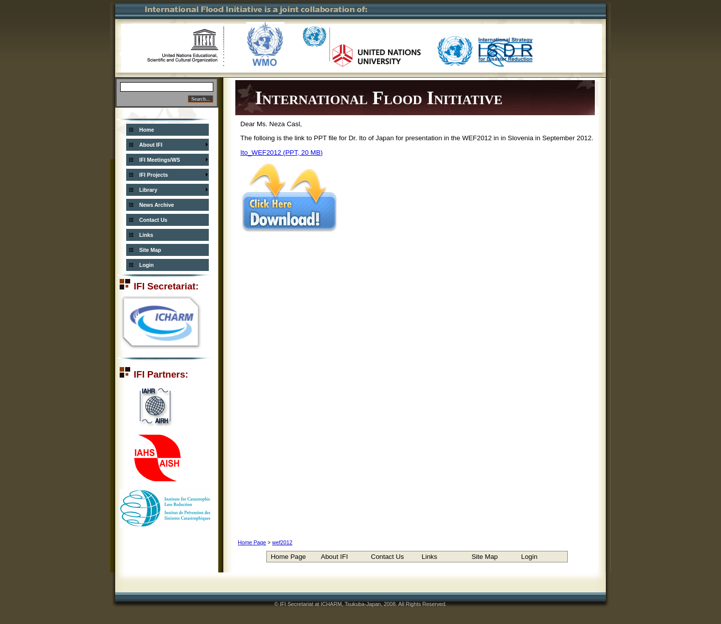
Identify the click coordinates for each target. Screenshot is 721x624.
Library (148, 190)
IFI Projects (153, 175)
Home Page (252, 542)
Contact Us (153, 220)
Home (146, 130)
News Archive (156, 205)
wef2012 (282, 542)
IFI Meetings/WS (159, 160)
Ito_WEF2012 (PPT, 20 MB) (281, 152)
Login (146, 265)
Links (146, 235)
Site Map (150, 250)
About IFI (150, 145)
